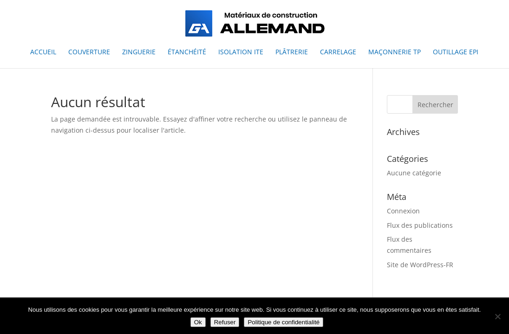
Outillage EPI (455, 52)
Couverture (89, 52)
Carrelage (338, 52)
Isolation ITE (240, 52)
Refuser (225, 322)
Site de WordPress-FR (420, 264)
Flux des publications (420, 225)
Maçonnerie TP (394, 52)
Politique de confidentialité (284, 322)
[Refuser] (497, 316)
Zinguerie (139, 52)
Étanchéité (187, 52)
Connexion (403, 210)
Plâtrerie (291, 52)
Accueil (43, 52)
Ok (198, 322)
